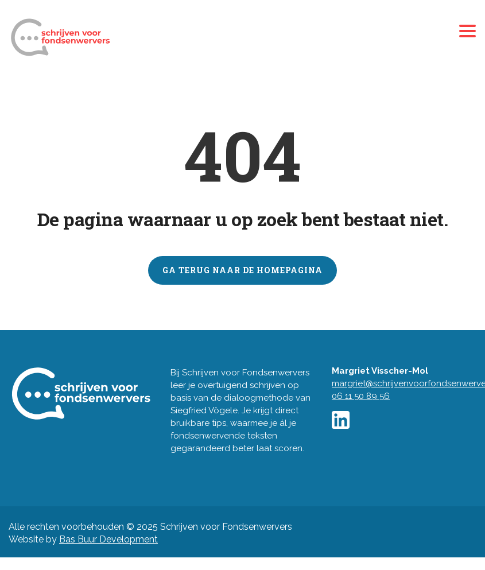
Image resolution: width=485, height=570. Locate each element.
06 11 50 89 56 (361, 396)
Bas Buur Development (108, 539)
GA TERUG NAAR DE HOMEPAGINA (242, 270)
